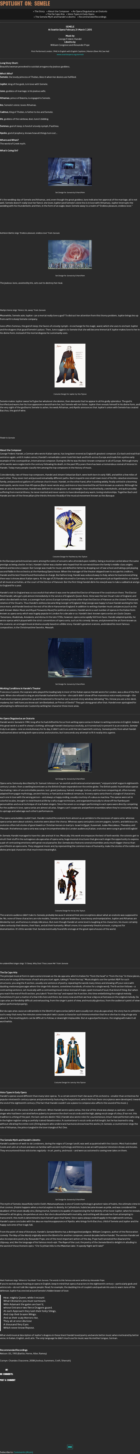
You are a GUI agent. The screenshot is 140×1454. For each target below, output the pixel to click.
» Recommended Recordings (91, 16)
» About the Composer (57, 11)
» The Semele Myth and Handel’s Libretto (55, 16)
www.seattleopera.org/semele (70, 54)
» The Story (39, 11)
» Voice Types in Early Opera (80, 14)
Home (70, 1447)
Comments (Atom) (23, 1452)
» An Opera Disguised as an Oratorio (89, 11)
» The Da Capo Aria (55, 14)
